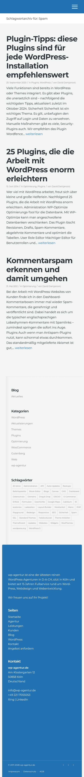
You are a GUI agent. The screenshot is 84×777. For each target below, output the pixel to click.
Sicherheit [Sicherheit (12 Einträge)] (63, 512)
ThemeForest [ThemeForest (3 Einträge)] (19, 523)
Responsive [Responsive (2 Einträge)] (43, 512)
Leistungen (15, 626)
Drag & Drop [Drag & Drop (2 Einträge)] (44, 497)
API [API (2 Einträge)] (42, 486)
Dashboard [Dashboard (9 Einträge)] (74, 491)
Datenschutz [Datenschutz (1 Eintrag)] (18, 497)
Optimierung (30, 186)
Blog (11, 634)
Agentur (13, 621)
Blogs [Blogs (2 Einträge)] (46, 491)
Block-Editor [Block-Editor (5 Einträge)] (35, 491)
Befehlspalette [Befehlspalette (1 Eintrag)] (19, 491)
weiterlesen (34, 134)
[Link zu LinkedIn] (68, 765)
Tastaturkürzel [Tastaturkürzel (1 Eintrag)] (45, 518)
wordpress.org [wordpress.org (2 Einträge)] (19, 528)
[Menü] (73, 6)
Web (14, 459)
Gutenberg (18, 453)
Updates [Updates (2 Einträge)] (32, 523)
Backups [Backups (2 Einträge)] (67, 486)
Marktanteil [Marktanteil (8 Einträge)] (60, 507)
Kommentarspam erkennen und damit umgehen (39, 269)
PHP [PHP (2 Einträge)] (79, 507)
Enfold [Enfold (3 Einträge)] (16, 502)
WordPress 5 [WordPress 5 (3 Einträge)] (34, 528)
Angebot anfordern (21, 648)
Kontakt (13, 644)
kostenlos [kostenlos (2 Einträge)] (17, 507)
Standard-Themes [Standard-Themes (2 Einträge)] (27, 518)
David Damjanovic (66, 82)
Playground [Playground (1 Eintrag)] (18, 512)
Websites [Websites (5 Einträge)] (43, 523)
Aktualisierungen (22, 423)
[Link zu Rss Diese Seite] (73, 765)
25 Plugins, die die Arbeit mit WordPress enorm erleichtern (40, 165)
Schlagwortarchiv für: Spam (27, 18)
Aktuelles (17, 396)
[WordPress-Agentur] (34, 6)
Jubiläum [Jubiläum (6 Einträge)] (67, 502)
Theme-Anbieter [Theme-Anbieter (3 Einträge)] (62, 518)
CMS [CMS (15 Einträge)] (64, 491)
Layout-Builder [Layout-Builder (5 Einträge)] (44, 507)
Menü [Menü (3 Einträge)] (71, 507)
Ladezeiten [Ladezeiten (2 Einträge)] (30, 507)
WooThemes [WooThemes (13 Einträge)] (67, 523)
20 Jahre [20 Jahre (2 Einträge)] (17, 486)
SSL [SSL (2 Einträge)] (14, 518)
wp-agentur (18, 465)
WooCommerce (21, 447)
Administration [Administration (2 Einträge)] (30, 486)
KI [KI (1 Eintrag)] (76, 502)
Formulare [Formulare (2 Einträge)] (26, 502)
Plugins (35, 82)
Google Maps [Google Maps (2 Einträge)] (54, 502)
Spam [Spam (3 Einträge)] (74, 512)
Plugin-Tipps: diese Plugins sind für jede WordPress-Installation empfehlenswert (42, 56)
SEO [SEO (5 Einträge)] (54, 512)
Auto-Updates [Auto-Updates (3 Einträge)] (53, 486)
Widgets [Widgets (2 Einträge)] (54, 523)
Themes (16, 429)
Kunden (13, 630)
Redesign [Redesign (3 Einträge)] (31, 512)
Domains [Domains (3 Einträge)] (32, 497)
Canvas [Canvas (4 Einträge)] (55, 491)
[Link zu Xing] (63, 765)
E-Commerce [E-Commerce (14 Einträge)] (70, 497)
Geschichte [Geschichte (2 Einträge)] (40, 502)
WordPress (45, 82)
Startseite (14, 616)
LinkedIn (22, 699)
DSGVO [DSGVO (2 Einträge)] (57, 497)
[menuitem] (73, 6)
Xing (11, 699)
